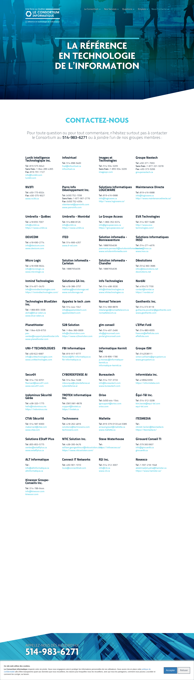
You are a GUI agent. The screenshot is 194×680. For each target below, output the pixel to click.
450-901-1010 (73, 465)
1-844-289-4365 (44, 169)
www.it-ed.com (69, 245)
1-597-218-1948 (148, 465)
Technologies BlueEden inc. (41, 303)
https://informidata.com (148, 383)
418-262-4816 (73, 424)
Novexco (141, 459)
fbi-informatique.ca (71, 360)
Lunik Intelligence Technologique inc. (38, 159)
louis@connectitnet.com (74, 468)
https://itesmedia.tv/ (146, 430)
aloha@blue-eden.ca (35, 313)
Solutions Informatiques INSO (152, 239)
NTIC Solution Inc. (74, 439)
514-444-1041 (73, 307)
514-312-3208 (147, 401)
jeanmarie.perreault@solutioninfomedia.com (115, 248)
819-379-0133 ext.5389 (115, 424)
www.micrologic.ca (34, 272)
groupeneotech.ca (144, 172)
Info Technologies (111, 281)
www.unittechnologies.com (38, 360)
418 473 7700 (147, 286)
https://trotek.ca (70, 409)
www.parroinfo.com (72, 207)
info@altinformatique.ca (37, 468)
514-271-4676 (147, 245)
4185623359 (146, 380)
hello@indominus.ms (35, 406)
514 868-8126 (73, 222)
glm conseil (106, 325)
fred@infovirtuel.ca (71, 166)
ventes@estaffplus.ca (36, 447)
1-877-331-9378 (155, 166)
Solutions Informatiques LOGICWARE (115, 189)
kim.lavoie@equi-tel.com (148, 404)
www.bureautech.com (109, 386)
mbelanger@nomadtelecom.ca (114, 310)
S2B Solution (70, 325)
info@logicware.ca (108, 198)
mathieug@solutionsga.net (75, 289)
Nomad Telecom (110, 301)
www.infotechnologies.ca (111, 292)
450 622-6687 (37, 354)
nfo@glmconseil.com (109, 333)
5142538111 (146, 354)
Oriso (102, 395)
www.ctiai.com (32, 430)
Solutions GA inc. (73, 281)
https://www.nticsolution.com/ (77, 450)
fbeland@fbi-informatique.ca (76, 357)
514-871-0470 (37, 286)
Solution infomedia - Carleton (76, 262)
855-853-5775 (37, 444)
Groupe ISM (143, 348)
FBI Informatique (73, 348)
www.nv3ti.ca (32, 199)
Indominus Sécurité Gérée (38, 397)
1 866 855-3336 (37, 310)
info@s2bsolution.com (73, 333)
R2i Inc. (104, 459)
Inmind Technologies (39, 281)
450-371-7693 (147, 163)
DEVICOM (31, 237)
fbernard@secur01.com (36, 383)
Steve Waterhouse (111, 439)
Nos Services (110, 9)
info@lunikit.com (33, 175)
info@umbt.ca (32, 225)
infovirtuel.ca (68, 169)
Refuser (184, 670)
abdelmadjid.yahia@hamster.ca (151, 468)
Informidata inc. (146, 374)
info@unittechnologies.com (38, 357)
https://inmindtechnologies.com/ (41, 292)
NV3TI (29, 187)
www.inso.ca (142, 251)
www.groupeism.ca (145, 360)
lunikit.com (30, 178)
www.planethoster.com (36, 339)
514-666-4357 (73, 242)
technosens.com (70, 430)
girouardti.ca (142, 450)
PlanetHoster (34, 325)
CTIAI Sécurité (34, 418)
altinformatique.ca (34, 471)
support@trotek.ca (71, 406)
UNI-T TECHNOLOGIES (40, 348)
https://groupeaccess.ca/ (111, 228)
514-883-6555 (147, 330)
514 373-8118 (147, 307)
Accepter (170, 670)
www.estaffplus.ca (34, 450)
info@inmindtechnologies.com (40, 289)
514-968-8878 (110, 307)
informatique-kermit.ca (110, 365)
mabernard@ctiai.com (36, 427)
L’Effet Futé (143, 325)
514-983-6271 (74, 138)
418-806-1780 (110, 357)
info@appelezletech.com (74, 310)
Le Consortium (91, 9)
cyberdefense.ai (69, 386)
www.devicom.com (34, 248)
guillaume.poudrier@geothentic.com (152, 310)
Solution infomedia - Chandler (113, 262)
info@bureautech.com (109, 383)
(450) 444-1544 (110, 401)
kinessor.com (31, 494)
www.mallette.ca (107, 430)
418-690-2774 (37, 242)
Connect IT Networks (76, 459)
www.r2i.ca (104, 471)
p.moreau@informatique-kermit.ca (111, 361)
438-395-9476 (73, 444)
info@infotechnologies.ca (111, 289)
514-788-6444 (37, 488)
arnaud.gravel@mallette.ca (112, 427)
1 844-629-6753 (38, 330)
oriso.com (103, 406)
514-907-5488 (147, 222)
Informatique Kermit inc (113, 350)
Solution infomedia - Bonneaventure (113, 239)
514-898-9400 (73, 163)
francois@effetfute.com (147, 333)
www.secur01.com (34, 386)
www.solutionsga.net (72, 292)
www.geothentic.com (146, 313)
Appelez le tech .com (76, 301)
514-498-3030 (110, 286)
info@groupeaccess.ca (110, 225)
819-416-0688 (110, 195)
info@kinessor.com (34, 491)
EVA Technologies (148, 216)
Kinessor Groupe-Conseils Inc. (37, 482)
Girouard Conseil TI (148, 439)
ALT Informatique (37, 459)
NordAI (140, 281)
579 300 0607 (147, 444)
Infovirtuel (69, 157)
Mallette (104, 418)
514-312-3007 (110, 465)
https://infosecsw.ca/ (110, 447)
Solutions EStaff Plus (39, 439)
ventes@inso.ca (143, 248)
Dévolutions (144, 260)
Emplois (142, 9)
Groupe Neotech (147, 157)
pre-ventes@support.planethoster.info (41, 335)
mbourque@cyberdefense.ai (76, 383)
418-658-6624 (37, 266)
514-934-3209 (110, 166)
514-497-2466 (110, 330)
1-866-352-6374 (111, 222)
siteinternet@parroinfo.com (75, 204)
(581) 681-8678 (74, 403)
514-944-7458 (73, 380)
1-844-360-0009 (74, 330)
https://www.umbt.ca (36, 228)
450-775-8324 (37, 193)
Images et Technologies (108, 159)
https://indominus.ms (36, 409)
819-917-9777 (73, 354)
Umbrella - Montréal (76, 216)
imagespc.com (106, 172)
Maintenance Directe (150, 187)
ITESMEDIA (143, 418)
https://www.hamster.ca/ (148, 471)
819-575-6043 (37, 166)
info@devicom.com (34, 245)
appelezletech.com (71, 313)
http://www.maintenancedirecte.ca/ (152, 198)
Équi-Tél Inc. (144, 395)
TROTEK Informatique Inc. (76, 397)
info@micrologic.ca (34, 269)
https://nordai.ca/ (145, 292)
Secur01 (30, 374)
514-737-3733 (110, 380)
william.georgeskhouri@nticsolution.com (78, 447)
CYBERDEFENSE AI (74, 374)
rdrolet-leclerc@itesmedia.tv (150, 427)
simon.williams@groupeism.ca (151, 357)
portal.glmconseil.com (109, 336)
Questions (127, 9)
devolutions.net (143, 272)
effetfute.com (142, 336)
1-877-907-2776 (81, 198)
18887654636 (110, 245)
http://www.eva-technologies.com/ (145, 226)
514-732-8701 (37, 380)
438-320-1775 (37, 403)
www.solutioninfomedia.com (113, 251)
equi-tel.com (142, 406)
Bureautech (107, 374)
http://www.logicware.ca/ (112, 201)
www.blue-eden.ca (34, 316)
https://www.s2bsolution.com (77, 336)
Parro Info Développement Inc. (75, 189)
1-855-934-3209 (118, 169)
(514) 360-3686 (147, 266)
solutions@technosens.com (76, 427)
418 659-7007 (37, 222)
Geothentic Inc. (146, 301)
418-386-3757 (73, 286)
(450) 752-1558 (74, 195)
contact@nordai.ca (145, 289)
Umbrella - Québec (38, 216)
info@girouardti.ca (145, 447)
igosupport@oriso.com (110, 404)
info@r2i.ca (104, 468)
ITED (65, 237)
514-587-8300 (37, 424)
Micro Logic (33, 260)
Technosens (70, 418)
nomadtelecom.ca (107, 313)
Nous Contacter (159, 9)
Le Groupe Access (111, 216)
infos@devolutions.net (147, 269)
